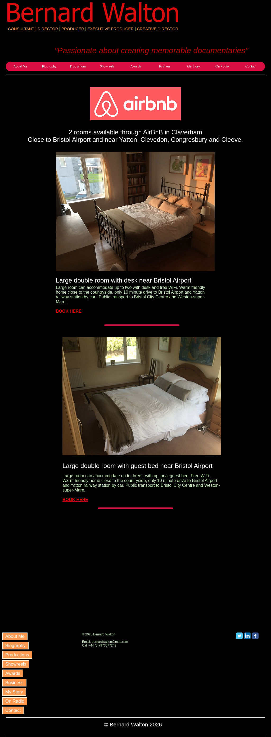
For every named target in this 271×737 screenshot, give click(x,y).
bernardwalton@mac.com (110, 642)
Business (14, 682)
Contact (13, 710)
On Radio (14, 701)
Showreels (15, 664)
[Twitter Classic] (239, 636)
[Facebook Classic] (255, 636)
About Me (15, 636)
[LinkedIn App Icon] (247, 636)
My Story (14, 691)
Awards (12, 673)
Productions (17, 654)
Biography (15, 645)
